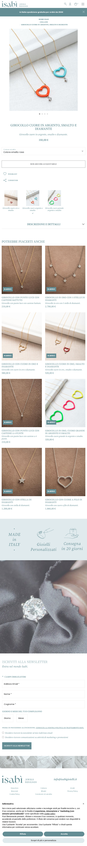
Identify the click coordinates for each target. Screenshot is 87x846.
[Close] (83, 12)
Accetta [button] (64, 834)
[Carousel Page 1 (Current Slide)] (39, 114)
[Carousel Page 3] (44, 114)
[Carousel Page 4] (47, 114)
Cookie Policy (14, 794)
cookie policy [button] (49, 814)
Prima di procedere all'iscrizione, (43, 728)
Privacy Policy (72, 791)
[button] (83, 804)
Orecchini (14, 788)
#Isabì (43, 791)
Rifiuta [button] (23, 834)
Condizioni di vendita (43, 794)
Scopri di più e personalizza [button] (43, 840)
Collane (43, 788)
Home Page (43, 19)
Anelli (72, 788)
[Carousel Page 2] (42, 114)
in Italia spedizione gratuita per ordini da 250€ (41, 12)
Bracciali (14, 791)
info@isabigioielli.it (65, 779)
